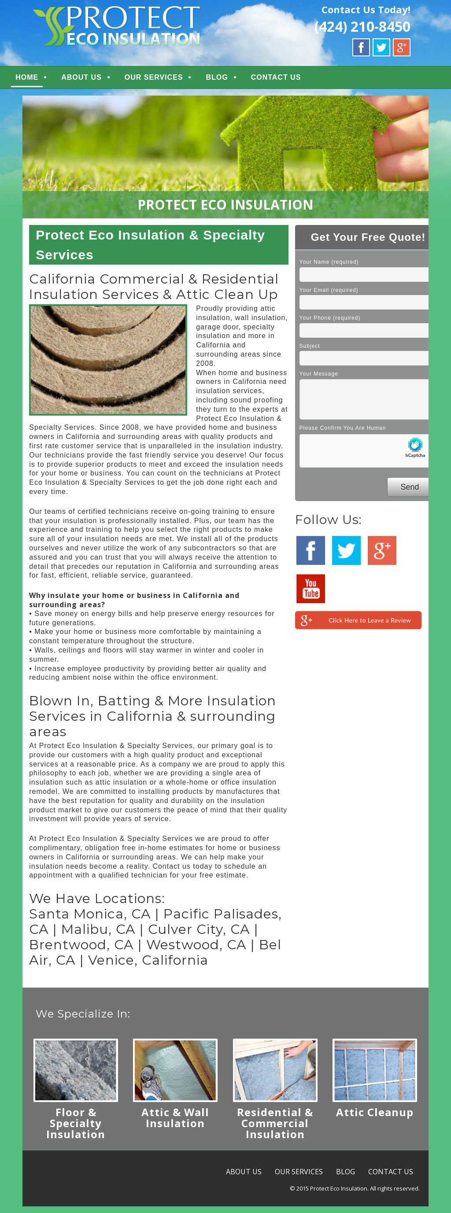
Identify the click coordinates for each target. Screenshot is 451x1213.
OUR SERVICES (170, 81)
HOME (43, 81)
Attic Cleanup (375, 1118)
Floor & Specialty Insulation (75, 1129)
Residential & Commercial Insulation (275, 1129)
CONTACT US (293, 81)
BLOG (233, 81)
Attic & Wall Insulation (175, 1124)
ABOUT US (98, 81)
